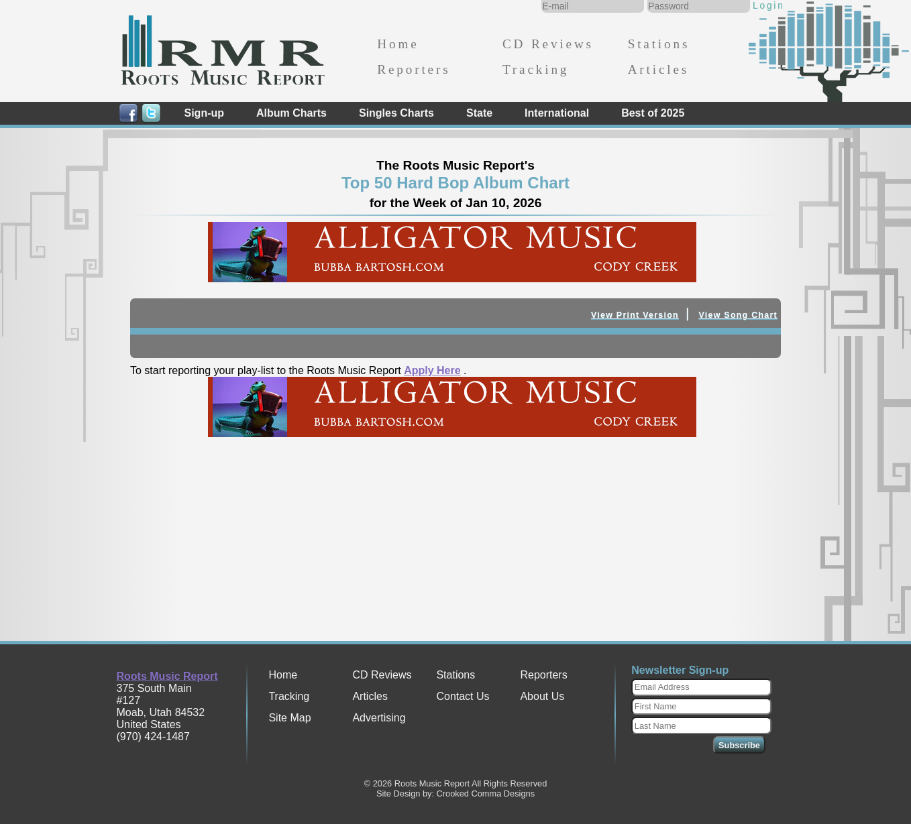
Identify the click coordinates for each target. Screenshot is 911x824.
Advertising (378, 717)
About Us (542, 696)
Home (398, 44)
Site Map (289, 717)
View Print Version (635, 315)
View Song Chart (738, 315)
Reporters (413, 69)
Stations (659, 44)
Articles (658, 69)
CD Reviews (548, 44)
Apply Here (432, 370)
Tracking (535, 69)
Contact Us (462, 696)
